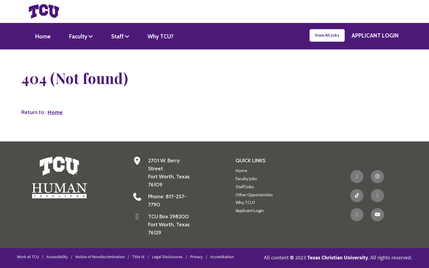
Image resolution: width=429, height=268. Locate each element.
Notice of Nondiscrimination (100, 256)
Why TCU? (160, 36)
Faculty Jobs (246, 178)
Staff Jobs (245, 186)
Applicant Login (250, 210)
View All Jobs (327, 35)
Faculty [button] (78, 36)
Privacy (196, 256)
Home (43, 36)
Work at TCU (28, 256)
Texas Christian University (337, 257)
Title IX (138, 256)
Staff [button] (118, 36)
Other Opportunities (254, 194)
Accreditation (222, 256)
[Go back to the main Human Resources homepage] (59, 177)
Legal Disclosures (167, 256)
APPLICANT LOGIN (375, 35)
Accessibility (57, 256)
